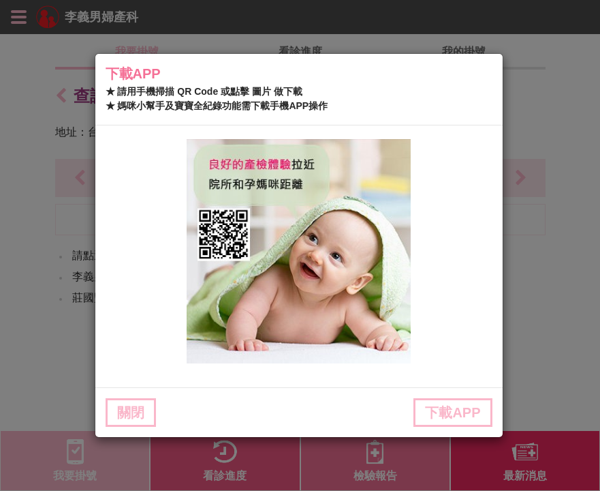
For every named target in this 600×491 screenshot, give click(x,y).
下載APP (452, 412)
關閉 (130, 412)
